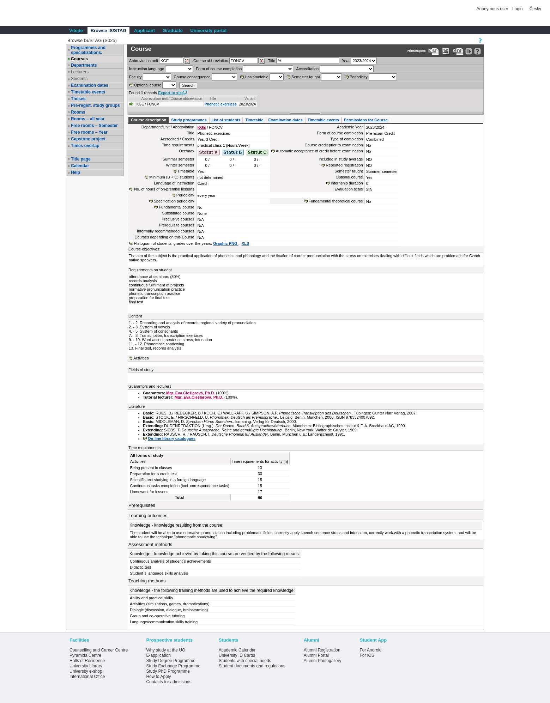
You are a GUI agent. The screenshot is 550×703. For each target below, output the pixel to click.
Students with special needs (245, 660)
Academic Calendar (237, 650)
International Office (87, 676)
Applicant (144, 30)
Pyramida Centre (85, 655)
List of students (226, 120)
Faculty (135, 77)
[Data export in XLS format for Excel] (445, 51)
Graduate (173, 30)
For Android (370, 650)
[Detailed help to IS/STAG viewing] (477, 51)
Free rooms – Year (89, 132)
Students (79, 78)
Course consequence (192, 77)
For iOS (366, 655)
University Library (85, 665)
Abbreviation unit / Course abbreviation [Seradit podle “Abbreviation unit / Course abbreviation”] (171, 99)
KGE (202, 127)
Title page (81, 159)
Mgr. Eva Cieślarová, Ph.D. (190, 393)
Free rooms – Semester (94, 125)
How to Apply (158, 676)
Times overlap (85, 145)
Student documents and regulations (252, 665)
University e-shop (85, 671)
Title (271, 61)
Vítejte (76, 30)
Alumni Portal (316, 655)
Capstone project (88, 139)
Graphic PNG (225, 243)
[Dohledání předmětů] (261, 61)
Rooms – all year (87, 118)
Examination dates (89, 85)
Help (75, 172)
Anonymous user (493, 8)
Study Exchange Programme (173, 665)
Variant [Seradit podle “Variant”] (249, 99)
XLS (245, 243)
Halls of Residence (87, 660)
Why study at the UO (165, 650)
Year (346, 61)
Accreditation (307, 69)
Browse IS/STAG (109, 30)
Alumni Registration (322, 650)
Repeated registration (344, 165)
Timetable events (88, 92)
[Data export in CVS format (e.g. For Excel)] (458, 51)
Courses (79, 58)
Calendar (80, 165)
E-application (158, 655)
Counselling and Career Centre (98, 650)
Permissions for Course (366, 120)
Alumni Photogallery (323, 660)
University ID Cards (237, 655)
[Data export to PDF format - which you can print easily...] (433, 51)
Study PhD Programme (167, 671)
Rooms (78, 112)
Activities (141, 358)
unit (143, 61)
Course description (148, 120)
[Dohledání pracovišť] (187, 61)
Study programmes (188, 120)
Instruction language (146, 69)
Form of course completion (219, 69)
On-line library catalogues (171, 438)
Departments (84, 65)
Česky (535, 8)
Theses (78, 98)
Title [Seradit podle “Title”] (213, 99)
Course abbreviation (210, 61)
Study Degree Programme (170, 660)
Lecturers (80, 71)
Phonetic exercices (221, 104)
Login (517, 8)
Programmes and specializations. (88, 50)
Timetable (254, 120)
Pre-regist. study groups (95, 105)
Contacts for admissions (168, 681)
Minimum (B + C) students (171, 177)
